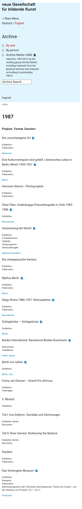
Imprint (6, 98)
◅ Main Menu (10, 18)
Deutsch (7, 23)
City (11, 374)
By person (12, 50)
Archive (9, 36)
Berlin (5, 179)
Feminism (7, 495)
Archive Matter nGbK (21, 55)
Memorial (7, 153)
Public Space (8, 355)
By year (10, 45)
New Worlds (8, 221)
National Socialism (11, 253)
